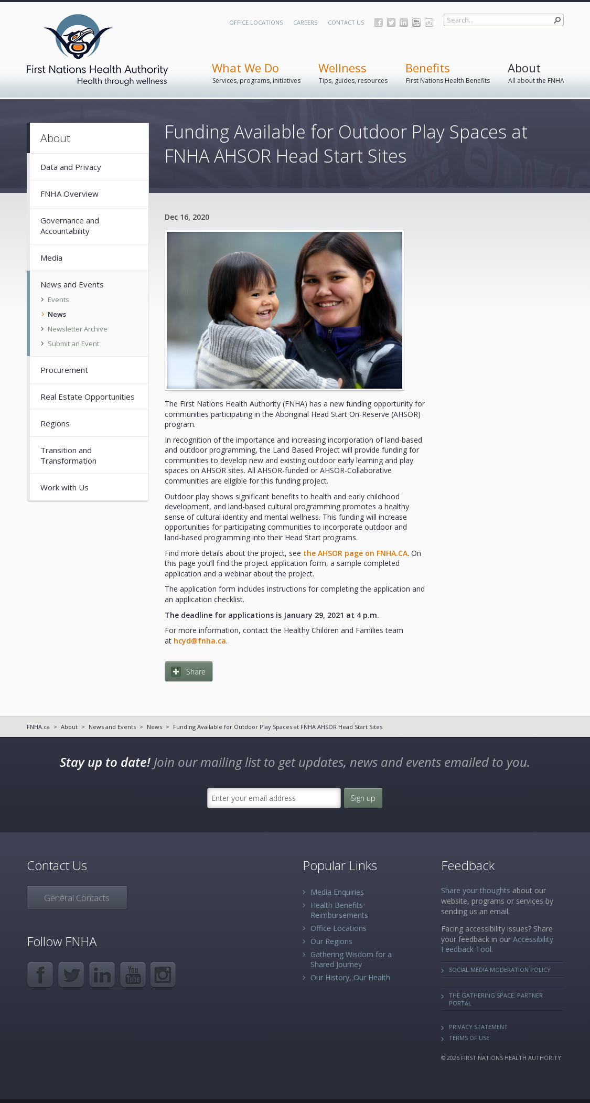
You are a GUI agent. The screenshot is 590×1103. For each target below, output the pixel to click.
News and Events (112, 727)
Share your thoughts (475, 890)
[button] (557, 20)
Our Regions (331, 941)
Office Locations (256, 22)
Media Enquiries (337, 892)
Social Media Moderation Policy (500, 969)
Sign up (363, 798)
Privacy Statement (478, 1027)
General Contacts (77, 898)
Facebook (378, 22)
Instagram (429, 22)
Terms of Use (469, 1038)
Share (196, 672)
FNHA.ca (38, 727)
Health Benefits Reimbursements (339, 910)
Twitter (391, 22)
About (69, 727)
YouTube (416, 22)
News (154, 727)
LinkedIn (404, 22)
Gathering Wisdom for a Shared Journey (351, 959)
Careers (305, 22)
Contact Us (346, 22)
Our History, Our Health (350, 977)
